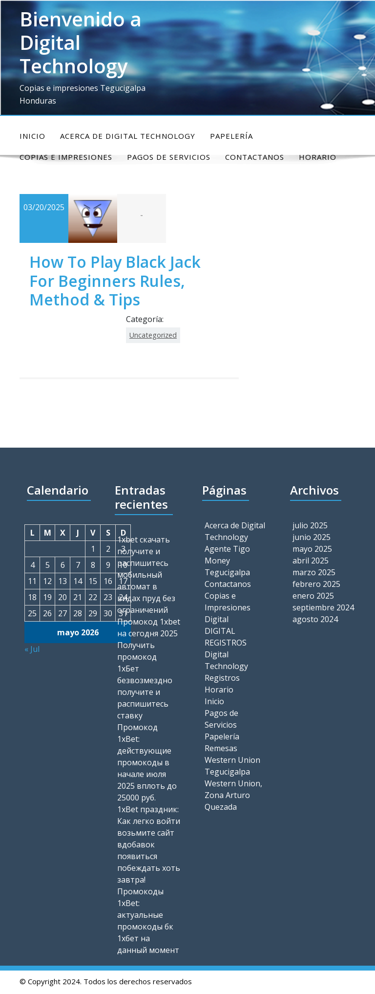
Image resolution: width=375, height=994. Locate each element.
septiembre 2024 (323, 607)
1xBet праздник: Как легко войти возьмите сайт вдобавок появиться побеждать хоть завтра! (148, 844)
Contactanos (228, 584)
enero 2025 (313, 595)
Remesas (221, 748)
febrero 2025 (316, 584)
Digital (217, 619)
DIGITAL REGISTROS (226, 637)
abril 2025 (310, 560)
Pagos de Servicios (221, 719)
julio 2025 (310, 525)
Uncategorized (153, 335)
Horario (219, 689)
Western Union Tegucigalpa (232, 766)
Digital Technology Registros (226, 666)
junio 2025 (311, 537)
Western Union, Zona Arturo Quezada (233, 795)
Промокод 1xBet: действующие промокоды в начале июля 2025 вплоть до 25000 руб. (147, 762)
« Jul (32, 649)
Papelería (231, 136)
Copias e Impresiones (227, 601)
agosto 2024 (315, 619)
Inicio (32, 136)
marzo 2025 (313, 572)
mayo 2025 (312, 548)
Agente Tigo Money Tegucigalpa (227, 560)
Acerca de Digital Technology (127, 136)
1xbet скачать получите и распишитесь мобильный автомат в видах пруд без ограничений (146, 574)
